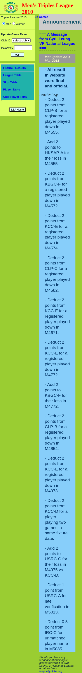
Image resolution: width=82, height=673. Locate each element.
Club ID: (6, 40)
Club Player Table (15, 96)
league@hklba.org (50, 671)
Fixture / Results (14, 68)
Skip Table (10, 82)
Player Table (11, 89)
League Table (12, 75)
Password (7, 47)
